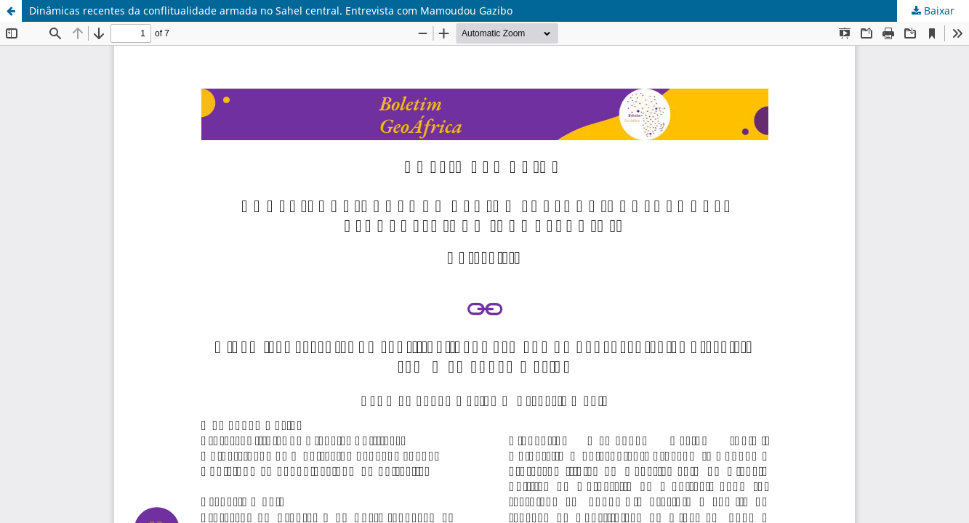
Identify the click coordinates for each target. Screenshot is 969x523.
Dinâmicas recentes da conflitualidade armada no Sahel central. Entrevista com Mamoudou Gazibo (270, 10)
